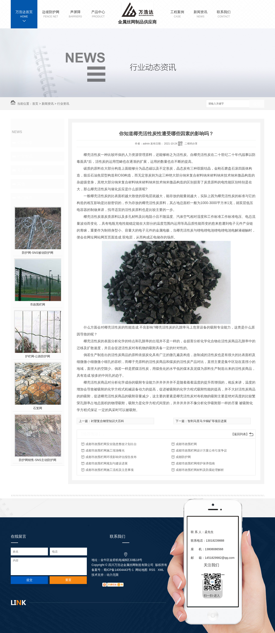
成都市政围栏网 (186, 444)
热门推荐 (25, 197)
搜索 (256, 104)
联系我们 (224, 14)
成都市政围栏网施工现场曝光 (105, 450)
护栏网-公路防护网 (37, 356)
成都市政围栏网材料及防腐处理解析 (200, 470)
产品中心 (98, 14)
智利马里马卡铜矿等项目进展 (207, 421)
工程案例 (177, 14)
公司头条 (25, 142)
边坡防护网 (50, 14)
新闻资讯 (200, 14)
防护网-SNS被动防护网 (37, 252)
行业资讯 (63, 103)
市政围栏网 (37, 304)
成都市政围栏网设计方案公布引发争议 (201, 450)
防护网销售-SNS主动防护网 (37, 460)
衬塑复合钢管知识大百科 (107, 421)
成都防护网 (183, 457)
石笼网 (37, 408)
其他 (21, 184)
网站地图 (141, 570)
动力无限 (113, 574)
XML (161, 570)
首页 (35, 103)
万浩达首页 (24, 12)
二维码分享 (191, 143)
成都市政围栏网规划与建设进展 (107, 463)
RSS (152, 570)
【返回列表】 (240, 434)
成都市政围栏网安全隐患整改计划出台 (111, 444)
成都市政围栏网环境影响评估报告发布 (111, 457)
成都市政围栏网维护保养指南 (195, 463)
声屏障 (75, 14)
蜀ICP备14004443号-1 (119, 570)
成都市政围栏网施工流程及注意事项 (110, 470)
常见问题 (25, 170)
